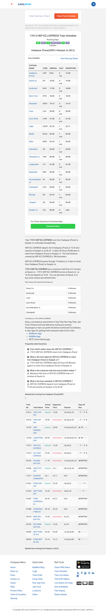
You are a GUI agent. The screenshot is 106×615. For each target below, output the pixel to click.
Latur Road (33, 119)
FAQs (12, 587)
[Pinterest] (78, 576)
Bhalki (31, 134)
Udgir (31, 126)
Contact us (15, 579)
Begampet (33, 172)
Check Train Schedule (66, 16)
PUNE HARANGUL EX (38, 501)
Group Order (37, 579)
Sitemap (13, 598)
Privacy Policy (16, 591)
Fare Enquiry (60, 591)
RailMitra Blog (38, 567)
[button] (53, 225)
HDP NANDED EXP (37, 430)
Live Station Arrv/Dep (64, 583)
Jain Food (36, 587)
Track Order (37, 575)
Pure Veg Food (38, 583)
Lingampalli (34, 164)
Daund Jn (33, 81)
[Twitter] (78, 573)
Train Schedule (61, 571)
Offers (35, 594)
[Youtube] (85, 573)
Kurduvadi (33, 88)
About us (14, 571)
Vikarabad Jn (34, 157)
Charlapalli (33, 187)
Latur (31, 111)
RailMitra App (34, 336)
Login (34, 571)
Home (13, 567)
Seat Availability (61, 587)
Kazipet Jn (33, 210)
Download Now (53, 226)
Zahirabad (33, 149)
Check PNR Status (62, 567)
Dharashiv (33, 103)
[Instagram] (89, 573)
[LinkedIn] (93, 573)
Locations (36, 591)
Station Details (61, 594)
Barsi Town (33, 96)
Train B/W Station (62, 579)
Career (13, 583)
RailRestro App (35, 333)
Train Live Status (62, 575)
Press (12, 575)
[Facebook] (82, 573)
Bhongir (32, 195)
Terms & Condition (18, 594)
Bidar (31, 141)
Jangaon (32, 202)
